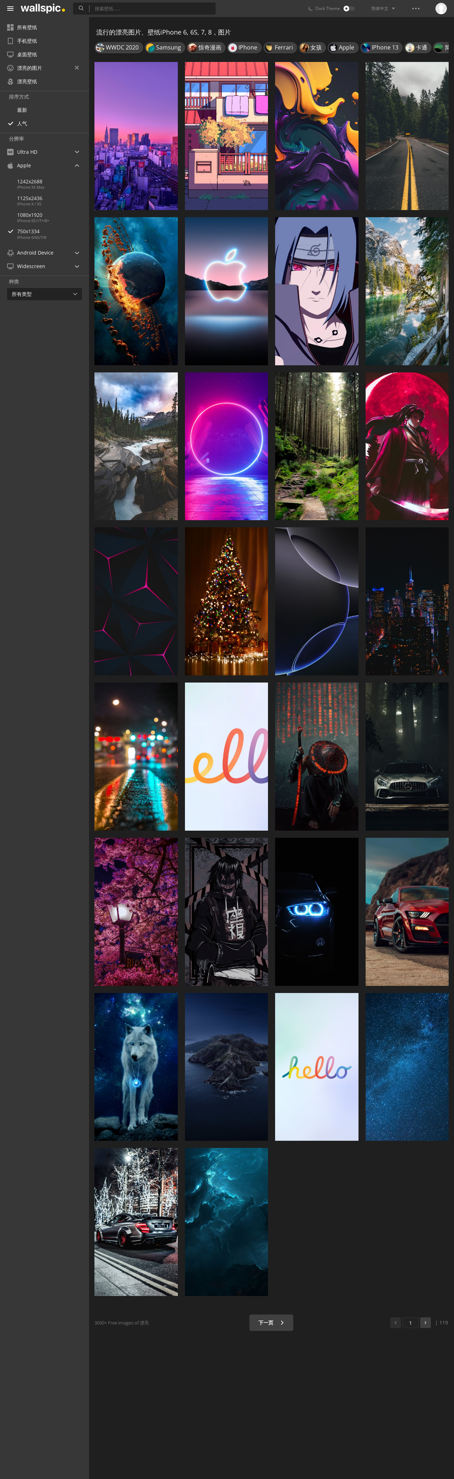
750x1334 (53, 231)
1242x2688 (29, 181)
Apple (19, 165)
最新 (22, 109)
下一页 (271, 1322)
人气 (22, 123)
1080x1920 (29, 215)
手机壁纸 (22, 40)
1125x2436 (29, 198)
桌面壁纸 (22, 54)
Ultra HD (22, 151)
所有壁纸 (22, 27)
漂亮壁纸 (22, 81)
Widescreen (26, 266)
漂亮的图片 (43, 67)
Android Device (30, 252)
